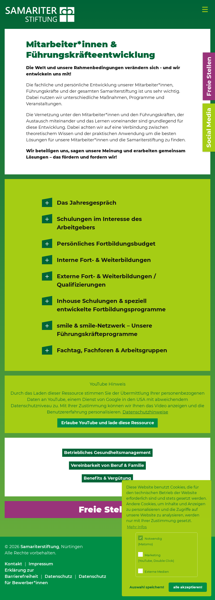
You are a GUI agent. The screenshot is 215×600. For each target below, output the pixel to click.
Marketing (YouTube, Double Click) (156, 557)
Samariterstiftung (39, 546)
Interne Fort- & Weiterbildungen (104, 260)
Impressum (41, 563)
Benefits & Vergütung (107, 478)
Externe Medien (153, 571)
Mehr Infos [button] (137, 527)
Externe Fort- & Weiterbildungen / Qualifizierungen (106, 280)
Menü (205, 9)
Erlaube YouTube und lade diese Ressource (107, 422)
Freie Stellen (107, 509)
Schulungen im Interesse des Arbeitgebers (99, 223)
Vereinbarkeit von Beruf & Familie (107, 465)
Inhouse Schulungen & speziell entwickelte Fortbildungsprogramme (111, 305)
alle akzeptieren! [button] (187, 587)
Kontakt (13, 563)
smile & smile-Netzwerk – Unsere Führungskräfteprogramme (104, 329)
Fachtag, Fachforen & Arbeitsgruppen (112, 350)
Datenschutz (58, 576)
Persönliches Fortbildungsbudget (106, 243)
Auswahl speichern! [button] (147, 587)
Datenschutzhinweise (145, 412)
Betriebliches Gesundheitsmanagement (107, 452)
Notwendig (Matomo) (150, 541)
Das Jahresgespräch (86, 202)
